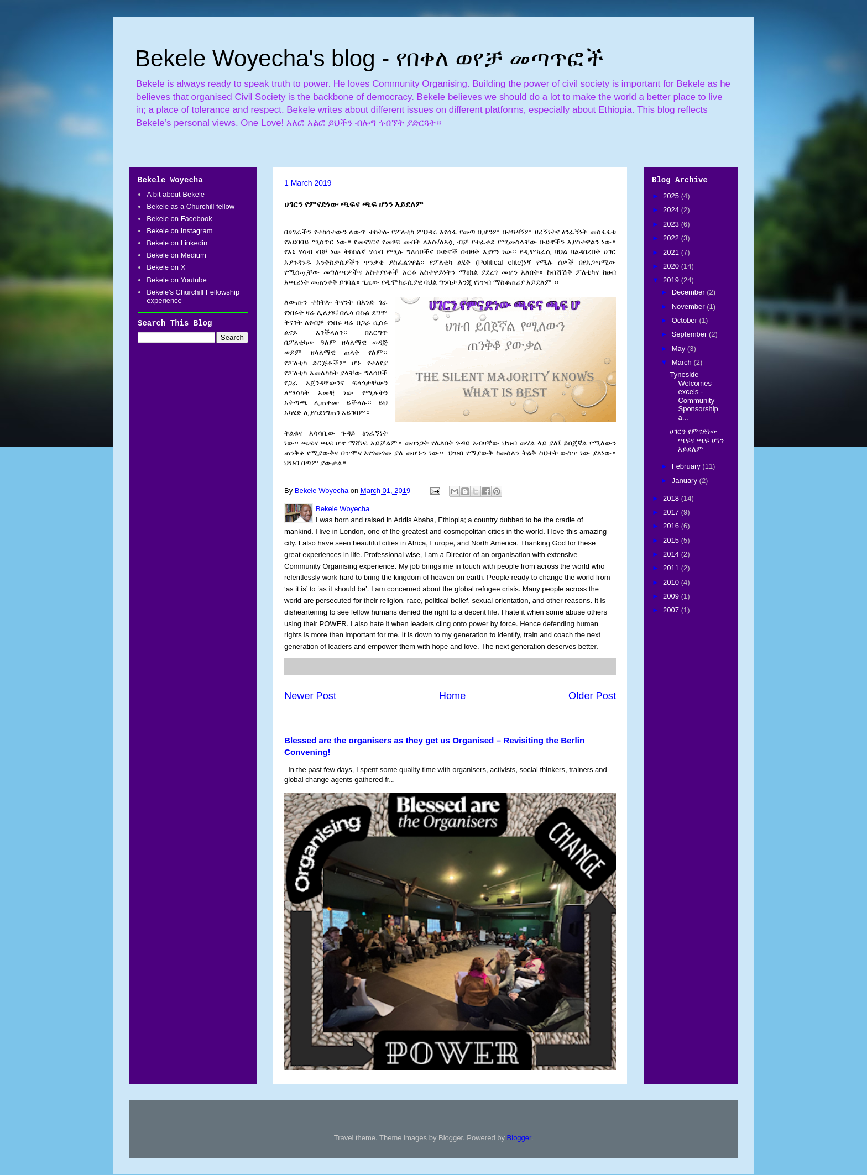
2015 (672, 540)
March (683, 362)
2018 (672, 498)
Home (452, 695)
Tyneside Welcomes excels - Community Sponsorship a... (694, 396)
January (685, 480)
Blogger (519, 1138)
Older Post (592, 695)
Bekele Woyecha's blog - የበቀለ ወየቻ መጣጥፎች (369, 58)
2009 (672, 596)
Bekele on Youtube (176, 280)
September (690, 334)
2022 (672, 238)
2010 (672, 582)
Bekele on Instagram (179, 231)
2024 (672, 210)
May (679, 348)
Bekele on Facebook (179, 218)
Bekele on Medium (176, 255)
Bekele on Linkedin (177, 243)
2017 (672, 512)
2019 (672, 280)
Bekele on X (166, 267)
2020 (672, 266)
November (689, 306)
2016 (672, 526)
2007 (672, 610)
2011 (672, 568)
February (687, 466)
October (685, 320)
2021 (672, 252)
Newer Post (310, 695)
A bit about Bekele (176, 194)
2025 (672, 196)
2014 (672, 554)
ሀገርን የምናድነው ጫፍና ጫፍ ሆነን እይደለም (696, 440)
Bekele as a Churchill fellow (190, 206)
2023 (672, 224)
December (689, 292)
